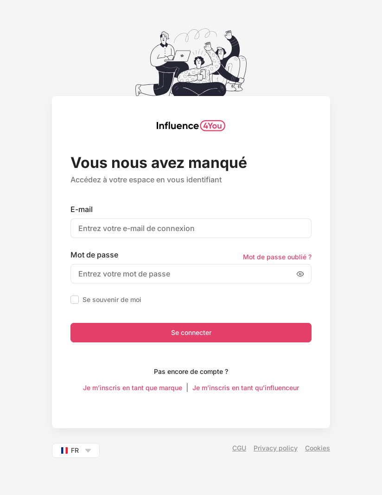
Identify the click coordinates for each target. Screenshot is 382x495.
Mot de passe (94, 254)
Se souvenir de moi (112, 299)
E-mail (81, 209)
